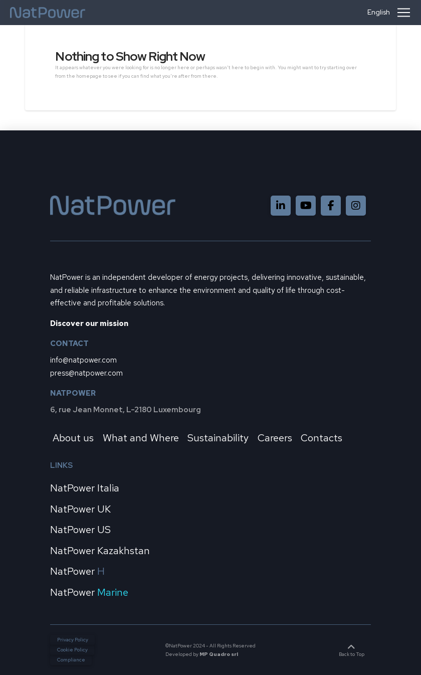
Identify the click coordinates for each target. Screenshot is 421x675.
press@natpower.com (86, 373)
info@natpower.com (83, 360)
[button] (403, 12)
